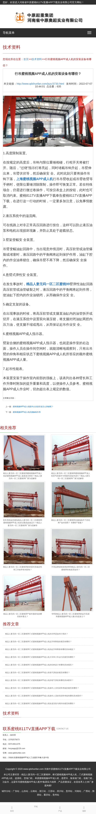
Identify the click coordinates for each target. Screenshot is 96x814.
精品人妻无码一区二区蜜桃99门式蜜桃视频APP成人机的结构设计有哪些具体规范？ (39, 665)
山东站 (25, 791)
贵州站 (69, 791)
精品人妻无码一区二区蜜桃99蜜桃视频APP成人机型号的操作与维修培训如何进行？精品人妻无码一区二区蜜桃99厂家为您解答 (70, 476)
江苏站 (51, 791)
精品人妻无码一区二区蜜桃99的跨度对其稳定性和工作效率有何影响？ (22, 568)
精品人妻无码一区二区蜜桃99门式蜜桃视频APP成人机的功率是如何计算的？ (36, 634)
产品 (60, 808)
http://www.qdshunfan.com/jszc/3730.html (40, 83)
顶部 (84, 808)
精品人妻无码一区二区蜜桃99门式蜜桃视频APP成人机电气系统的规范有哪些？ (37, 673)
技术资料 (37, 59)
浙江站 (42, 791)
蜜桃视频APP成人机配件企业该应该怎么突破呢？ (33, 407)
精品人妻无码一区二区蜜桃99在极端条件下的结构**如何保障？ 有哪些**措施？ (70, 521)
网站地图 (7, 7)
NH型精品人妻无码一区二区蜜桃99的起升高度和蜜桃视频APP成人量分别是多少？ (71, 615)
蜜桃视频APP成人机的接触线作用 (27, 412)
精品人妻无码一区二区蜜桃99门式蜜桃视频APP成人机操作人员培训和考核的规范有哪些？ (42, 688)
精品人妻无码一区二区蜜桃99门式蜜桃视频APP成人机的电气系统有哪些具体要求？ (39, 680)
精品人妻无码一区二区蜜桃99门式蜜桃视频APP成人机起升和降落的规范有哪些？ (38, 642)
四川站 (60, 791)
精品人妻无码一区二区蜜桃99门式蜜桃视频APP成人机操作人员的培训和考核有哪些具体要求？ (44, 696)
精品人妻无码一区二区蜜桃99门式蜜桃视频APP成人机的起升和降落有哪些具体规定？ (40, 649)
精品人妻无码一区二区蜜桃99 (35, 774)
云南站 (33, 791)
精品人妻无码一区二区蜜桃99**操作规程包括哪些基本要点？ (22, 615)
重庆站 (47, 795)
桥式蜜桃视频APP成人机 (65, 774)
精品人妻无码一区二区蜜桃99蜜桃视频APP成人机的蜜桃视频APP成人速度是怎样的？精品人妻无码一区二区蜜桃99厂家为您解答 (22, 476)
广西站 (86, 791)
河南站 (78, 791)
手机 (36, 806)
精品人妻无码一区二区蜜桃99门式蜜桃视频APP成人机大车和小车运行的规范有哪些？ (40, 657)
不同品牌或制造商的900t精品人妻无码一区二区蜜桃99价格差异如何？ (70, 568)
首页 (26, 59)
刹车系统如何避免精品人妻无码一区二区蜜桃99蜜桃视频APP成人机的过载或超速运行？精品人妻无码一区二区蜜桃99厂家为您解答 (22, 522)
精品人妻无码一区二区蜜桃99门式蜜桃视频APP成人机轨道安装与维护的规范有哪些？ (40, 703)
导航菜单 (9, 32)
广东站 (16, 791)
